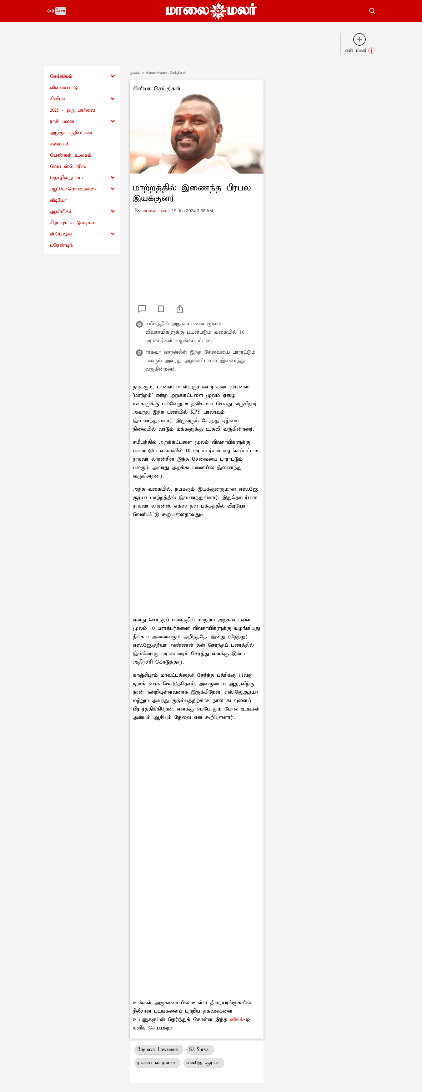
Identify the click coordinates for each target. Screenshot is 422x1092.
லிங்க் (236, 1019)
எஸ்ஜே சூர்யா (204, 1063)
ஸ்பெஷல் (61, 234)
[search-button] (372, 10)
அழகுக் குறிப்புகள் (71, 133)
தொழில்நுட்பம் (66, 178)
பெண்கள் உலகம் (71, 155)
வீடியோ (58, 200)
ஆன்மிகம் (61, 212)
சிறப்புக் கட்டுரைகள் (73, 223)
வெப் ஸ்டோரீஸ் (68, 166)
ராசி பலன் (62, 121)
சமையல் (60, 144)
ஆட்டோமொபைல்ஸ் (73, 189)
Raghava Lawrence (158, 1050)
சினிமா (57, 99)
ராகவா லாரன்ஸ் (157, 1063)
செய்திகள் (61, 76)
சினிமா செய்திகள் (157, 88)
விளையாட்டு (64, 88)
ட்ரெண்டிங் (61, 245)
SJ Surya (200, 1050)
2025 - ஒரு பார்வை (72, 110)
